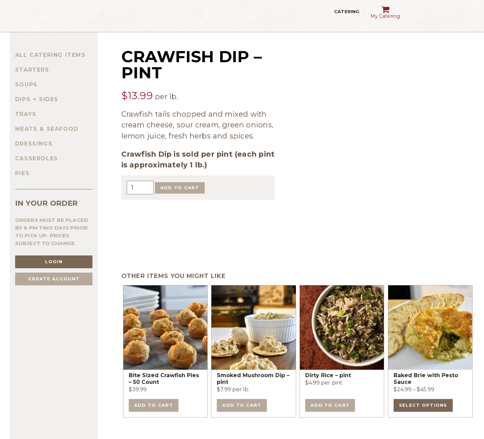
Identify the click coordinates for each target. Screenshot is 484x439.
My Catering (385, 10)
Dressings (33, 144)
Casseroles (36, 158)
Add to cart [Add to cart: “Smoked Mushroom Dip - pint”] (241, 405)
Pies (22, 173)
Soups (26, 84)
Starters (32, 70)
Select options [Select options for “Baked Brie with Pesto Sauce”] (423, 405)
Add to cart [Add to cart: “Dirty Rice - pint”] (330, 405)
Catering (346, 16)
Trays (26, 114)
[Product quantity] (140, 187)
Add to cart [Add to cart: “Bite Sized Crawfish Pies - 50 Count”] (153, 405)
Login (53, 261)
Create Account (53, 278)
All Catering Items (50, 55)
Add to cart (179, 187)
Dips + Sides (36, 99)
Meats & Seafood (47, 129)
